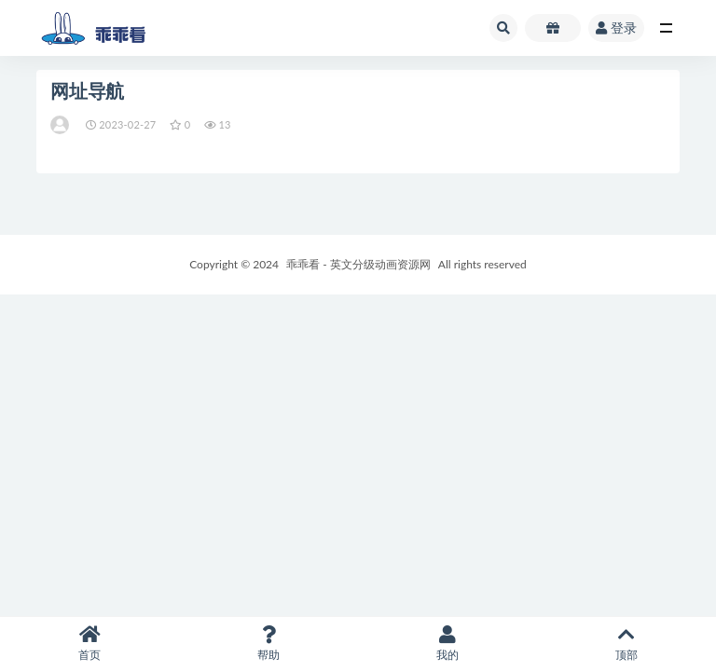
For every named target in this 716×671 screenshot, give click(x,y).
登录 (616, 27)
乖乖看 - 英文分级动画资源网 (358, 264)
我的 (447, 643)
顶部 (626, 643)
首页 (89, 643)
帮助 (268, 643)
